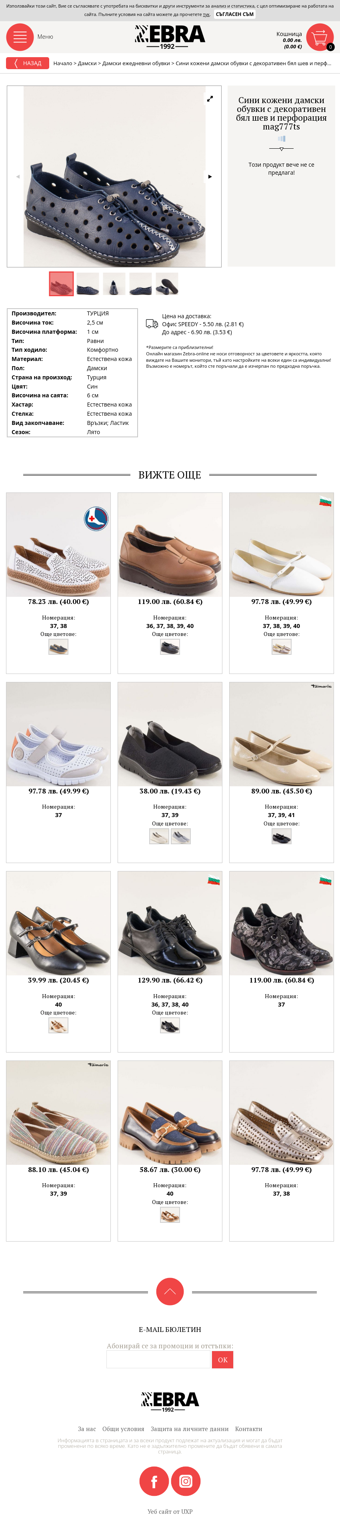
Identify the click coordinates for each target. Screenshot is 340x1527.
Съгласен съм (235, 14)
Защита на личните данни (190, 1429)
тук (206, 14)
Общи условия (123, 1429)
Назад (27, 63)
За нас (87, 1429)
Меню (46, 36)
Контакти (248, 1429)
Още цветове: (58, 634)
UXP (187, 1511)
